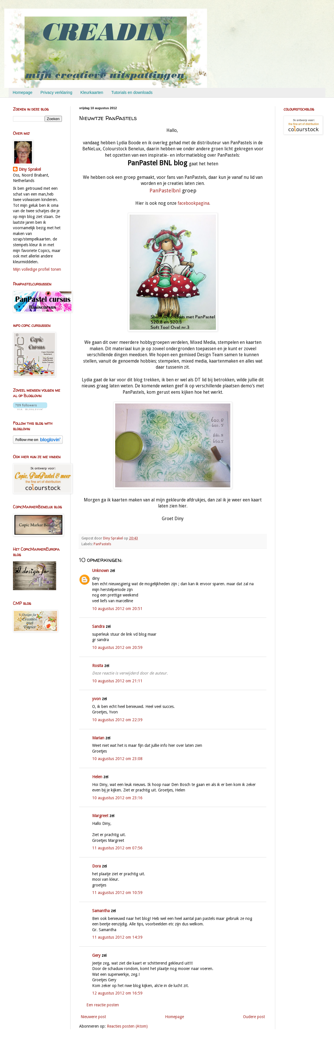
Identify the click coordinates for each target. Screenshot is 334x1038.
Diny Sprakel (30, 169)
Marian (98, 738)
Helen (97, 776)
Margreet (100, 815)
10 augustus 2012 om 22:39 (117, 719)
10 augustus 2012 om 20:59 (117, 647)
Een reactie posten (102, 1005)
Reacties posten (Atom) (127, 1026)
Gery (96, 955)
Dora (96, 866)
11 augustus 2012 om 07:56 (117, 848)
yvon (96, 698)
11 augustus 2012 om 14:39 (117, 937)
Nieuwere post (93, 1016)
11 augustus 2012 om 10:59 (117, 892)
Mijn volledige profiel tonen (37, 269)
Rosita (97, 665)
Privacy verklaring (56, 92)
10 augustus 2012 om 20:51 (117, 608)
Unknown (100, 570)
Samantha (101, 910)
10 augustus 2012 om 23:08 (117, 758)
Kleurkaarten (91, 92)
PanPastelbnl (165, 190)
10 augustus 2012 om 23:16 (117, 797)
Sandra (98, 626)
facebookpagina (193, 203)
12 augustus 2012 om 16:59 (117, 993)
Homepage (23, 92)
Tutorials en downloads (131, 92)
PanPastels (102, 544)
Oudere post (254, 1016)
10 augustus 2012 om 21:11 (117, 681)
